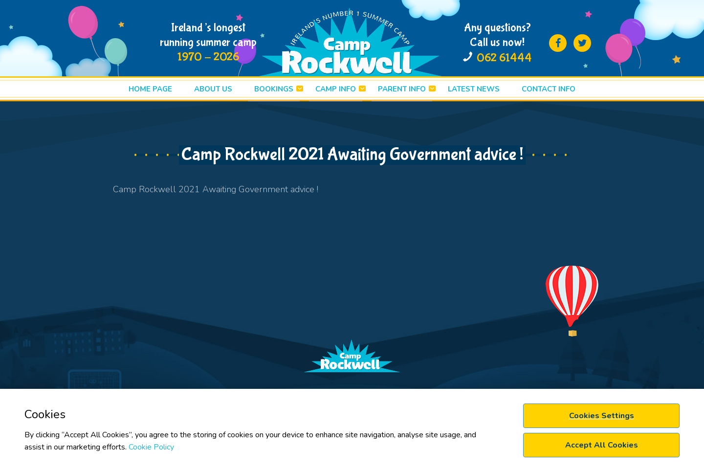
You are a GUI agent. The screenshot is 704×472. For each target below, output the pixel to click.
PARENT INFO (402, 89)
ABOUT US (213, 89)
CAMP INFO (335, 89)
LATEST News (474, 89)
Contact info (548, 89)
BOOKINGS (273, 89)
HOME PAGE (150, 89)
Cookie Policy (151, 447)
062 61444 (504, 58)
